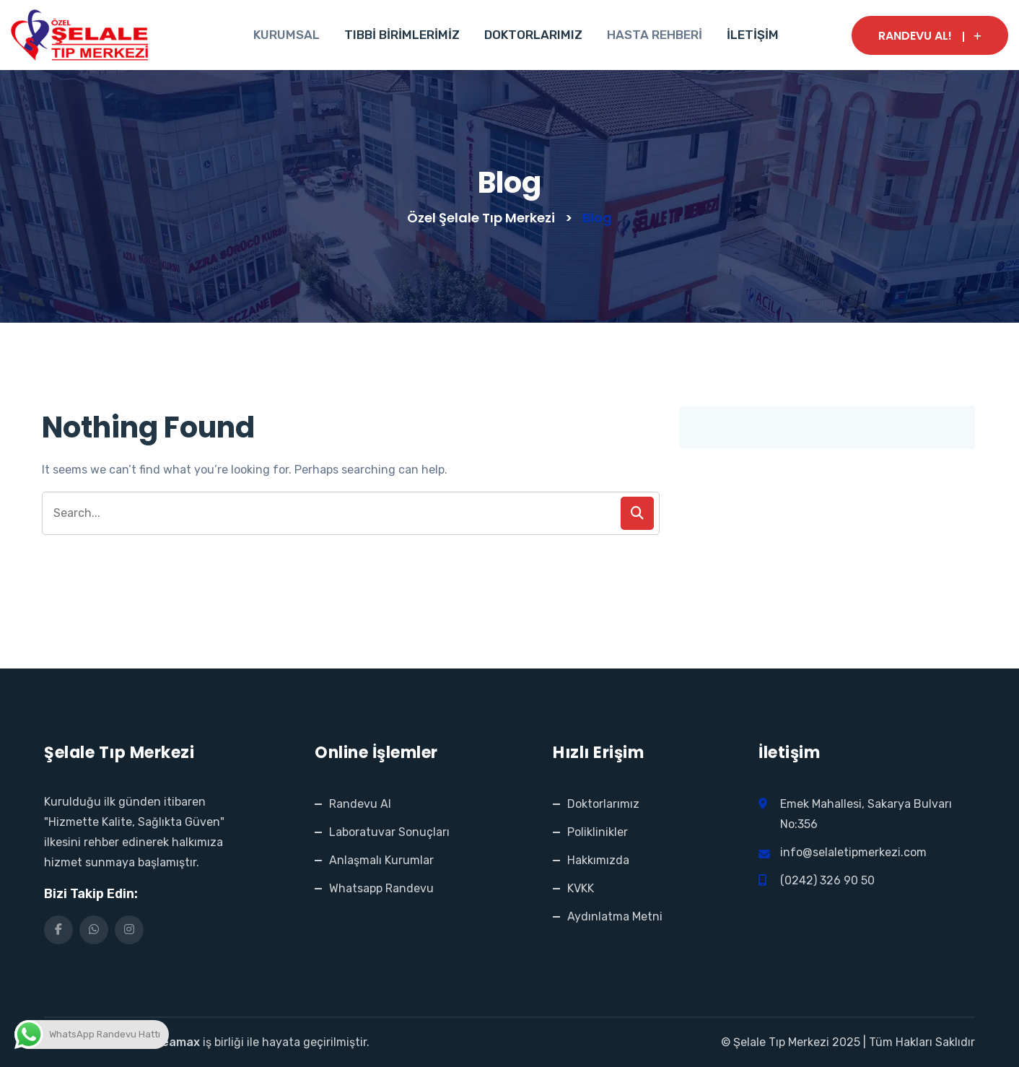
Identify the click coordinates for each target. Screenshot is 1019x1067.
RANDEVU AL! (929, 35)
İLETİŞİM (753, 34)
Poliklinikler (597, 832)
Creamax (174, 1042)
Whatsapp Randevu (381, 888)
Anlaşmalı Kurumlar (381, 860)
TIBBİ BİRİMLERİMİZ (402, 34)
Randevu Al (360, 804)
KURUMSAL (286, 34)
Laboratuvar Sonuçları (389, 832)
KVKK (580, 888)
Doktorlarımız (603, 804)
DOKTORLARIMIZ (533, 34)
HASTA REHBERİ (654, 34)
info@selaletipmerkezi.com (853, 852)
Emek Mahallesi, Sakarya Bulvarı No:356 (867, 814)
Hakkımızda (598, 860)
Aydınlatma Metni (614, 916)
